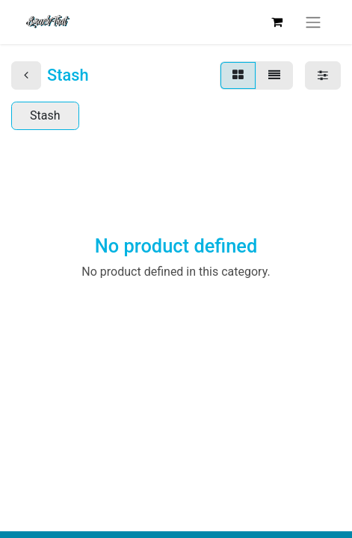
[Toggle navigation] (313, 22)
